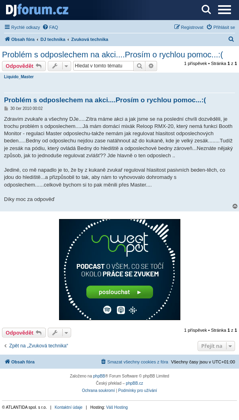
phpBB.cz (134, 383)
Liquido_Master (19, 77)
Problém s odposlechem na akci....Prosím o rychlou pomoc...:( (112, 54)
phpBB (99, 376)
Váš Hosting (117, 407)
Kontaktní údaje (69, 407)
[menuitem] (50, 27)
